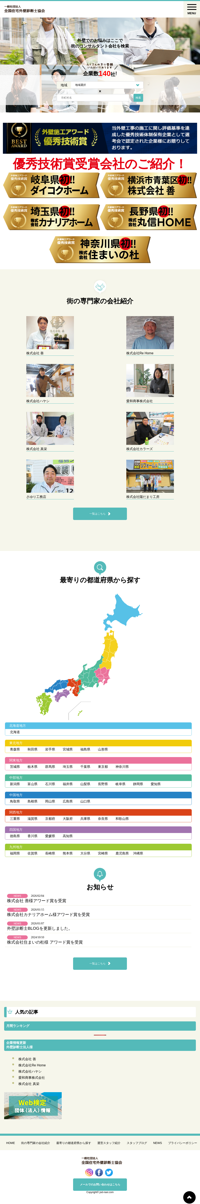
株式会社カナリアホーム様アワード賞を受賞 (48, 914)
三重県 (15, 818)
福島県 (85, 749)
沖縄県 (138, 853)
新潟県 (15, 784)
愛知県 (156, 784)
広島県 (68, 801)
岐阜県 (120, 784)
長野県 (103, 784)
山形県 (103, 749)
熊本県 (68, 853)
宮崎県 (103, 853)
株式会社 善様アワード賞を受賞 (36, 900)
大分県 (85, 853)
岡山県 (50, 801)
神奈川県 (122, 766)
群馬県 (50, 766)
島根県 (32, 801)
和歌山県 (122, 818)
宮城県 (68, 749)
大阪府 (68, 818)
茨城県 (15, 766)
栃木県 (32, 766)
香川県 (32, 836)
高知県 (68, 836)
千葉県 (85, 766)
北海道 (15, 732)
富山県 (32, 784)
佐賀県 (32, 853)
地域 (64, 85)
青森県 (15, 749)
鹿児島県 (122, 853)
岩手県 (50, 749)
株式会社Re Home (32, 1065)
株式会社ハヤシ (30, 1071)
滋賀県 (32, 818)
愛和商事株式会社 (31, 1077)
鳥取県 (15, 801)
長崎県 (50, 853)
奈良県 (103, 818)
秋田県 (32, 749)
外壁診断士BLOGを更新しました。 (39, 928)
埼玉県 (68, 766)
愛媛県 (50, 836)
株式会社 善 (27, 1059)
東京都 (103, 766)
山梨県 (85, 784)
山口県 (85, 801)
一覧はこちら (97, 513)
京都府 (50, 818)
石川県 (50, 784)
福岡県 (15, 853)
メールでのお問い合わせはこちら (100, 1184)
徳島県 (15, 836)
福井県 (68, 784)
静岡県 (138, 784)
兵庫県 (85, 818)
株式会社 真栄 (28, 1084)
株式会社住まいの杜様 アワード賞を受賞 (45, 942)
